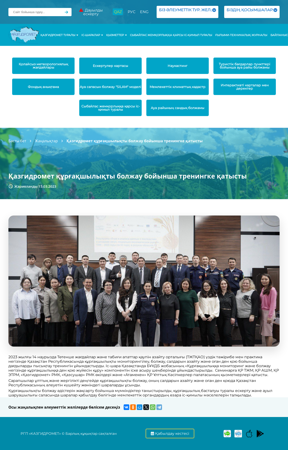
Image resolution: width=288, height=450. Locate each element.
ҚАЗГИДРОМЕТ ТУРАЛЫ (59, 35)
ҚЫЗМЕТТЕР (116, 35)
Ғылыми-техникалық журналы (241, 35)
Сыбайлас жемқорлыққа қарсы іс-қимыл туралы (171, 35)
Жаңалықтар (46, 140)
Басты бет (17, 140)
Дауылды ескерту (91, 12)
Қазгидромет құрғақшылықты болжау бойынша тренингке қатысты (134, 140)
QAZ (118, 12)
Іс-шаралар (92, 35)
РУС (131, 12)
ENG (144, 12)
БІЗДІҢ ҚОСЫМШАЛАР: (252, 12)
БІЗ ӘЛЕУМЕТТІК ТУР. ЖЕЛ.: (187, 12)
